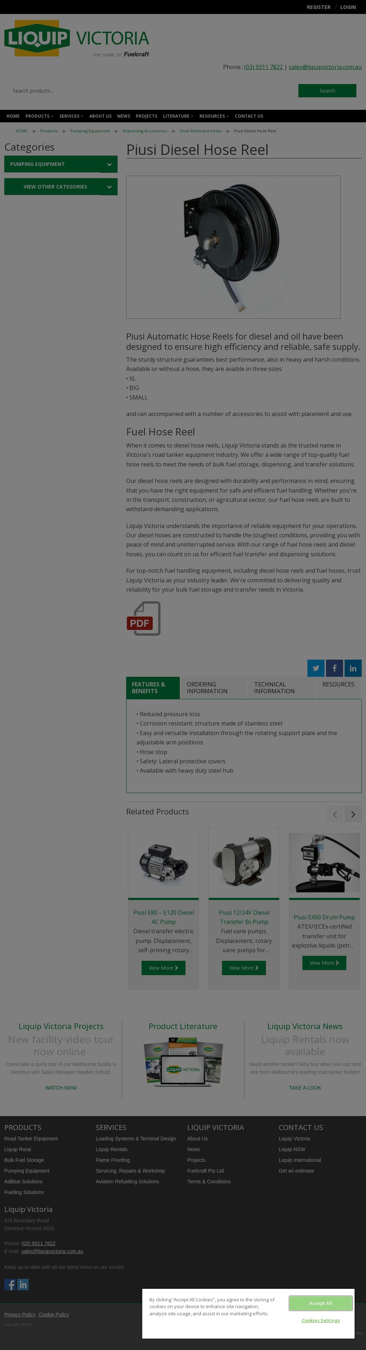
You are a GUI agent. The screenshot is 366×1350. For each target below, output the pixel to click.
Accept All (320, 1303)
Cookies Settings (321, 1320)
